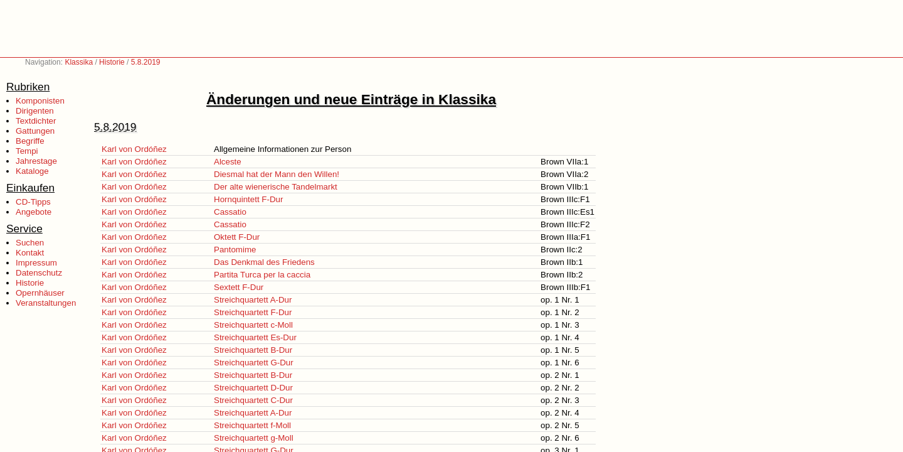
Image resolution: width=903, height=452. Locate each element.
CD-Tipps (33, 202)
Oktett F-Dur (237, 237)
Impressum (36, 262)
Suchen (30, 242)
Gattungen (35, 131)
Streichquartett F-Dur (253, 312)
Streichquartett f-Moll (252, 425)
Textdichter (36, 121)
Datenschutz (39, 272)
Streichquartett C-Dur (253, 400)
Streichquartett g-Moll (253, 438)
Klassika (79, 62)
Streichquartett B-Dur (253, 350)
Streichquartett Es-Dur (255, 337)
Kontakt (30, 252)
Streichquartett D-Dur (253, 387)
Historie (112, 62)
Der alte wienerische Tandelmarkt (275, 186)
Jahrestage (36, 161)
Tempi (27, 151)
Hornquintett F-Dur (248, 199)
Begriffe (30, 141)
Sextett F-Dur (238, 287)
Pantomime (235, 249)
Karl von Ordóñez (134, 149)
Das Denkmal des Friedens (264, 262)
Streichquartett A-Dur (253, 299)
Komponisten (40, 100)
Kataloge (32, 171)
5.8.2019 (146, 62)
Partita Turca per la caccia (262, 274)
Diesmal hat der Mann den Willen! (276, 174)
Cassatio (230, 212)
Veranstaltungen (46, 303)
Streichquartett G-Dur (253, 362)
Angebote (33, 212)
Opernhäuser (40, 293)
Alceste (227, 161)
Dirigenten (35, 111)
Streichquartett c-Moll (253, 325)
